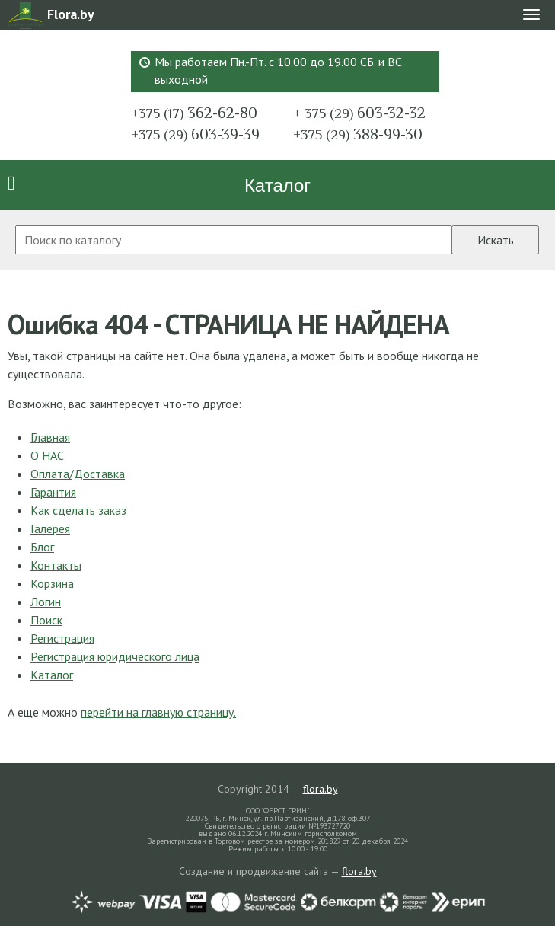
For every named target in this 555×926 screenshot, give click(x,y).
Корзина (52, 583)
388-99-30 (358, 134)
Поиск (46, 619)
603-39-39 (195, 134)
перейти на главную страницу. (158, 712)
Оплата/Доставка (77, 473)
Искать (495, 239)
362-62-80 (194, 112)
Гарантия (53, 492)
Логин (45, 601)
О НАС (47, 455)
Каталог (277, 185)
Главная (50, 437)
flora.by (320, 789)
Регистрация (62, 638)
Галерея (50, 528)
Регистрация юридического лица (114, 656)
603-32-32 (359, 112)
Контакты (55, 565)
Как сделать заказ (78, 510)
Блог (42, 546)
